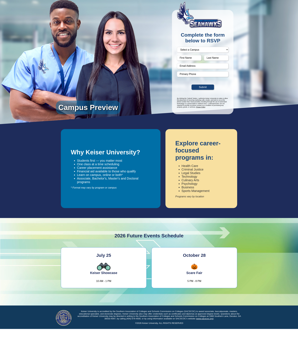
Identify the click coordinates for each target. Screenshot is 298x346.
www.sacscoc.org (204, 318)
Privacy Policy (200, 107)
